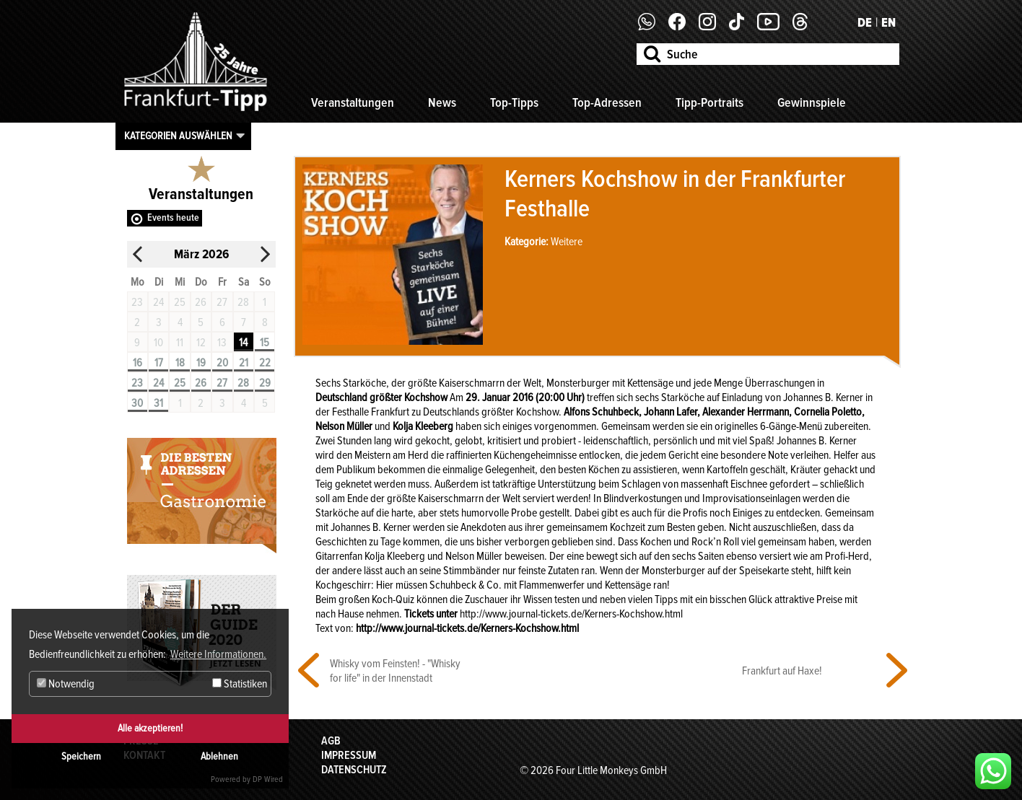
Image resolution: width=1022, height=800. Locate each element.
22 (265, 363)
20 (222, 363)
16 (137, 363)
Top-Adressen (607, 102)
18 (180, 363)
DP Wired (268, 779)
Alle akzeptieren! (150, 728)
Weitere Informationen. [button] (218, 654)
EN (888, 22)
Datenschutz (354, 769)
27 (222, 383)
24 (158, 383)
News (442, 102)
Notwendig (66, 684)
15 (264, 342)
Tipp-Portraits (709, 102)
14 (243, 342)
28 (243, 383)
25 (179, 383)
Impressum (348, 755)
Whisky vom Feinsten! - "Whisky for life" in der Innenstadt (395, 670)
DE (864, 22)
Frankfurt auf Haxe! (782, 671)
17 (158, 363)
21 (243, 363)
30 (137, 403)
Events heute (173, 217)
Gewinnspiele (811, 102)
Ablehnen (219, 756)
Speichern (81, 756)
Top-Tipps (514, 102)
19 (201, 363)
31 (158, 403)
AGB (331, 741)
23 (137, 383)
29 (265, 383)
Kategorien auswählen (178, 135)
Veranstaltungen (352, 102)
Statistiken (239, 684)
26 (200, 383)
